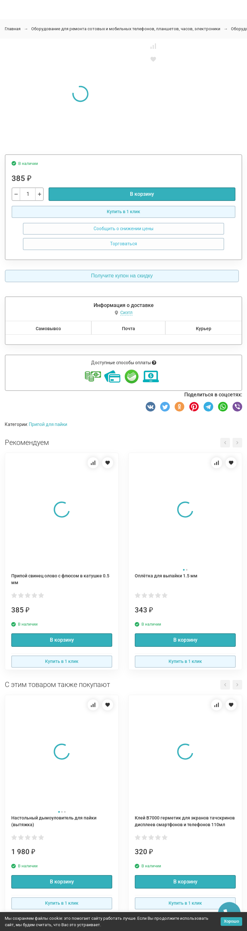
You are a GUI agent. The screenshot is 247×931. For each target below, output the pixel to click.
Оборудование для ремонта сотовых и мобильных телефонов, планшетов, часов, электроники (125, 28)
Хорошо (231, 921)
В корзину (142, 194)
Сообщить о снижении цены (123, 228)
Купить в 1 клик (123, 211)
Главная (13, 28)
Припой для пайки (48, 424)
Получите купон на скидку (122, 275)
